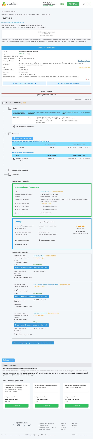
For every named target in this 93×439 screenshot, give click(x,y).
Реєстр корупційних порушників (68, 83)
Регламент (75, 423)
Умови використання (50, 435)
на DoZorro (38, 25)
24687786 (22, 67)
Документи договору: (22, 240)
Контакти (63, 427)
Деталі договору (21, 244)
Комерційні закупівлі (45, 429)
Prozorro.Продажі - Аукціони (47, 427)
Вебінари (74, 425)
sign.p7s (21, 147)
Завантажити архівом (22, 138)
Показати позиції (20, 262)
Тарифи (74, 427)
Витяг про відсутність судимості (24, 83)
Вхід (62, 4)
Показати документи (48, 206)
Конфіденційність (40, 435)
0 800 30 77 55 (47, 3)
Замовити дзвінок (48, 5)
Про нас (63, 429)
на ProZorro (30, 25)
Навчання (63, 423)
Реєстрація (73, 4)
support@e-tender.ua (49, 4)
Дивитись (16, 406)
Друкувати (8, 360)
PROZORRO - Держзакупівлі (46, 423)
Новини (63, 425)
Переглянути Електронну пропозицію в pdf (31, 268)
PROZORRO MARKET (44, 425)
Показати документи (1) (23, 277)
